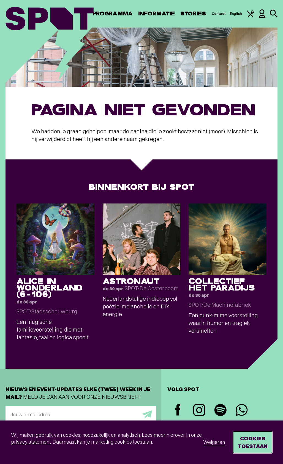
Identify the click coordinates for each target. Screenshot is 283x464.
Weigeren (214, 442)
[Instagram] (199, 410)
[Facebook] (178, 410)
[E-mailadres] (81, 414)
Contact (219, 14)
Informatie (156, 13)
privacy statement (31, 442)
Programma (112, 13)
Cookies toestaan (253, 442)
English (236, 14)
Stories (193, 13)
